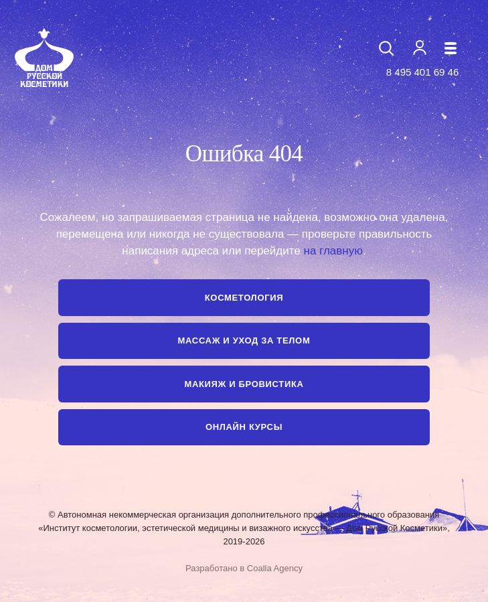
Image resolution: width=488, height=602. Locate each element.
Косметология (244, 298)
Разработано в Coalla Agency (244, 568)
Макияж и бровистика (243, 384)
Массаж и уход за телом (244, 340)
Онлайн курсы (244, 427)
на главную (333, 250)
